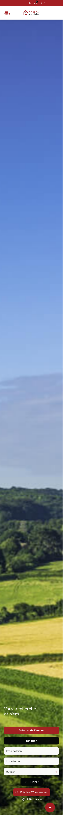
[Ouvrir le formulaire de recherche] (31, 785)
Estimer (31, 744)
